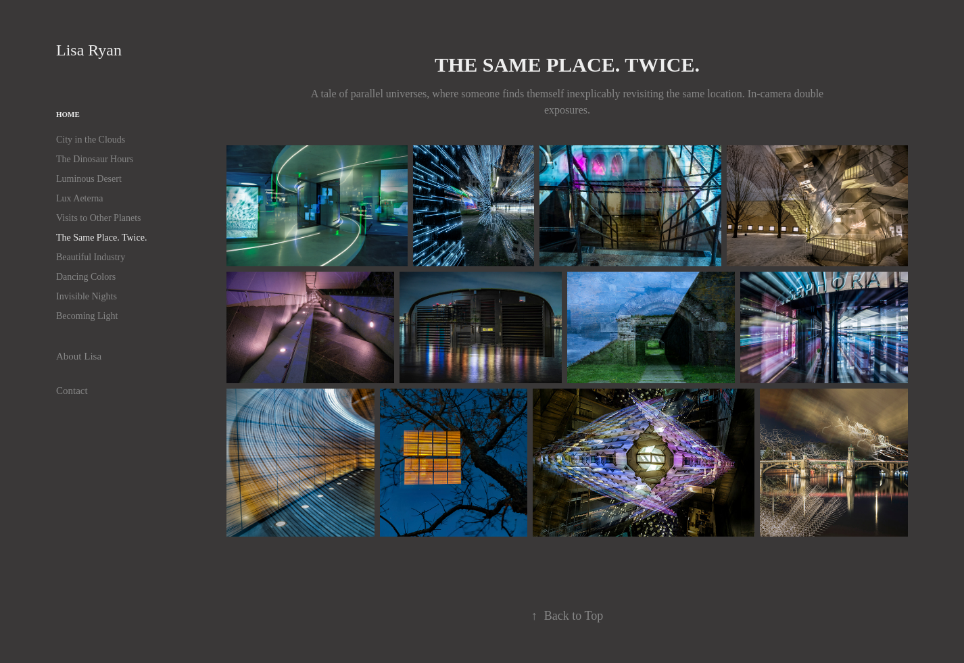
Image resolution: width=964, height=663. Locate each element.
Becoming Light (87, 316)
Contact (72, 390)
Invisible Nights (86, 296)
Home (68, 114)
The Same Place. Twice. (101, 237)
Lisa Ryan (95, 50)
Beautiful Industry (90, 257)
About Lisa (78, 356)
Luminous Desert (89, 179)
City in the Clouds (90, 139)
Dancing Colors (86, 277)
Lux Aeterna (79, 198)
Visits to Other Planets (98, 218)
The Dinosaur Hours (94, 159)
